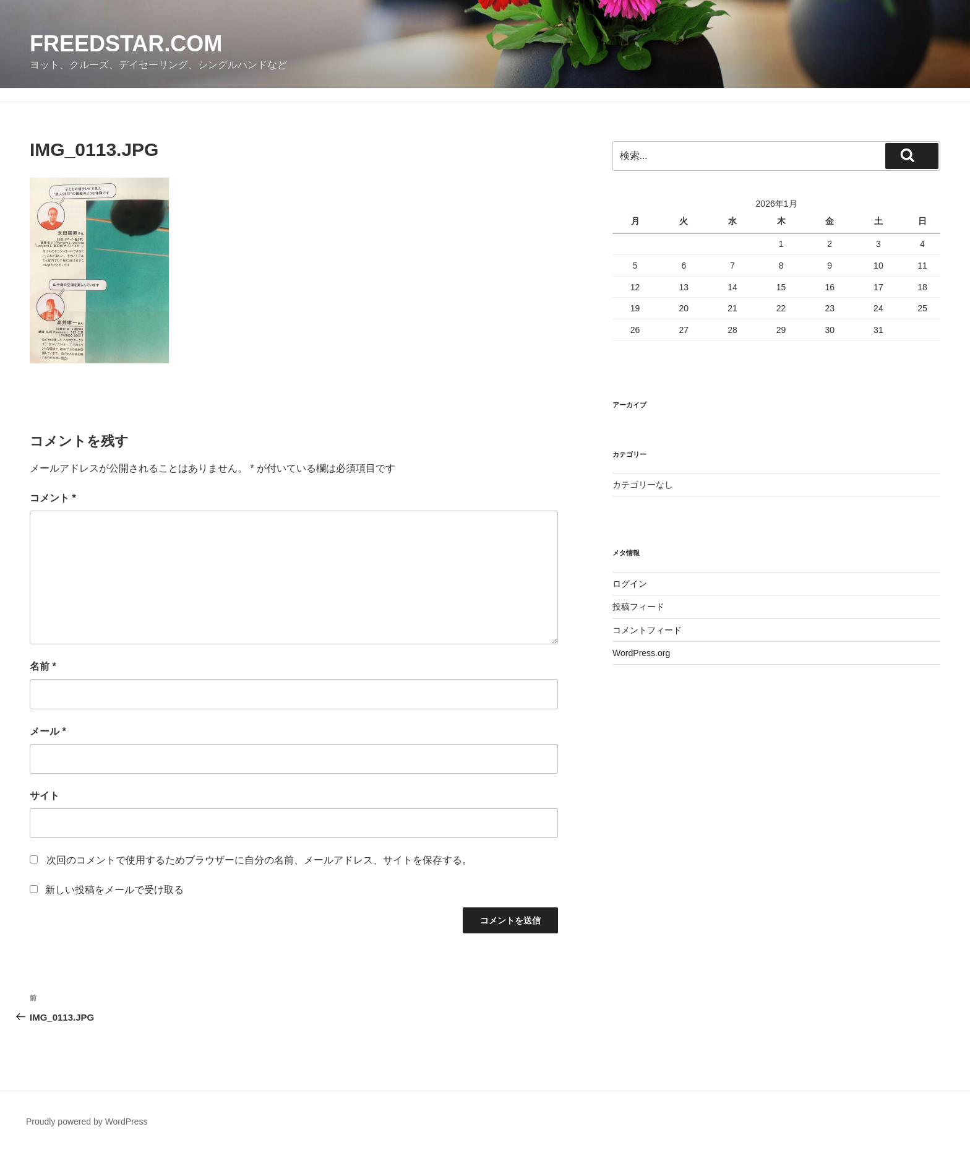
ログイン (629, 584)
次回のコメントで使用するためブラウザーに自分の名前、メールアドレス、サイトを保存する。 (259, 860)
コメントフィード (647, 630)
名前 (43, 666)
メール (48, 731)
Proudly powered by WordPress (87, 1121)
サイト (44, 795)
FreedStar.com (126, 43)
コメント (53, 498)
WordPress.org (641, 653)
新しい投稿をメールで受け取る (114, 889)
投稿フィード (638, 607)
